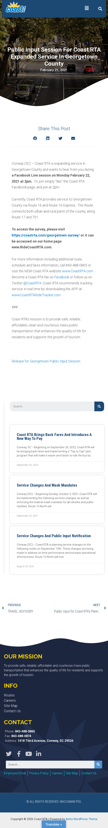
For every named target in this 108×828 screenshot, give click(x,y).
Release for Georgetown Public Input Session (46, 361)
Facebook (61, 277)
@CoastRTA (32, 283)
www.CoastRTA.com (77, 271)
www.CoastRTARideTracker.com (36, 295)
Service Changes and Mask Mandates (47, 485)
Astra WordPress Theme (81, 819)
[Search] (99, 406)
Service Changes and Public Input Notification (54, 536)
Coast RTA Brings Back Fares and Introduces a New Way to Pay (54, 436)
